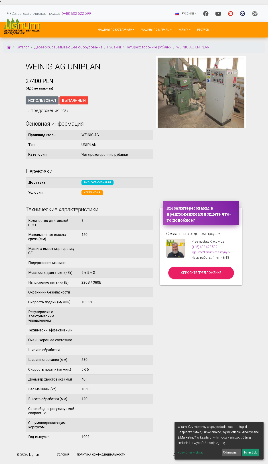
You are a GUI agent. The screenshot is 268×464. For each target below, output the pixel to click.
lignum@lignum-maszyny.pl (211, 252)
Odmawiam (231, 452)
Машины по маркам (155, 29)
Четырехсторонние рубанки (148, 47)
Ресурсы (203, 29)
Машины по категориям (115, 29)
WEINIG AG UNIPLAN (192, 47)
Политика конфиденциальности (101, 454)
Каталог (22, 47)
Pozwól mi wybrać (190, 452)
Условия (63, 454)
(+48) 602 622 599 (76, 13)
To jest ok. (251, 452)
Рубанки (114, 47)
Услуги (183, 29)
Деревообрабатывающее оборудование (68, 47)
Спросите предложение (201, 273)
